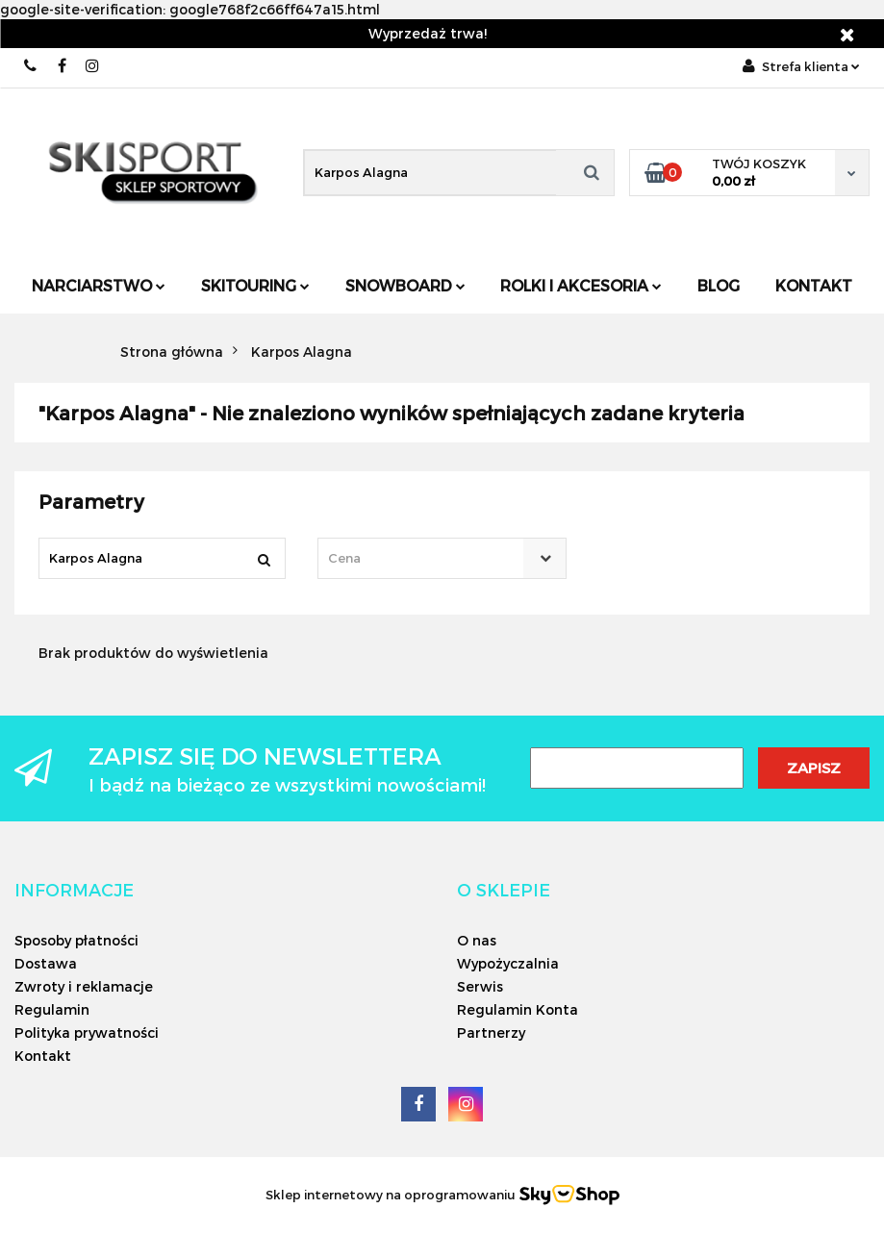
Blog (718, 285)
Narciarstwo (98, 285)
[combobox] (442, 558)
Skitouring (255, 285)
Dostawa (45, 963)
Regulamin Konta (517, 1009)
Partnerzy (491, 1032)
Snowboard (405, 285)
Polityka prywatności (86, 1032)
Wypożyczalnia (508, 963)
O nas (476, 940)
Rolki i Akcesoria (581, 285)
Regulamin (51, 1009)
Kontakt (813, 285)
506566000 (31, 66)
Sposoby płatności (76, 940)
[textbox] (425, 558)
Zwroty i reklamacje (83, 986)
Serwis (480, 986)
